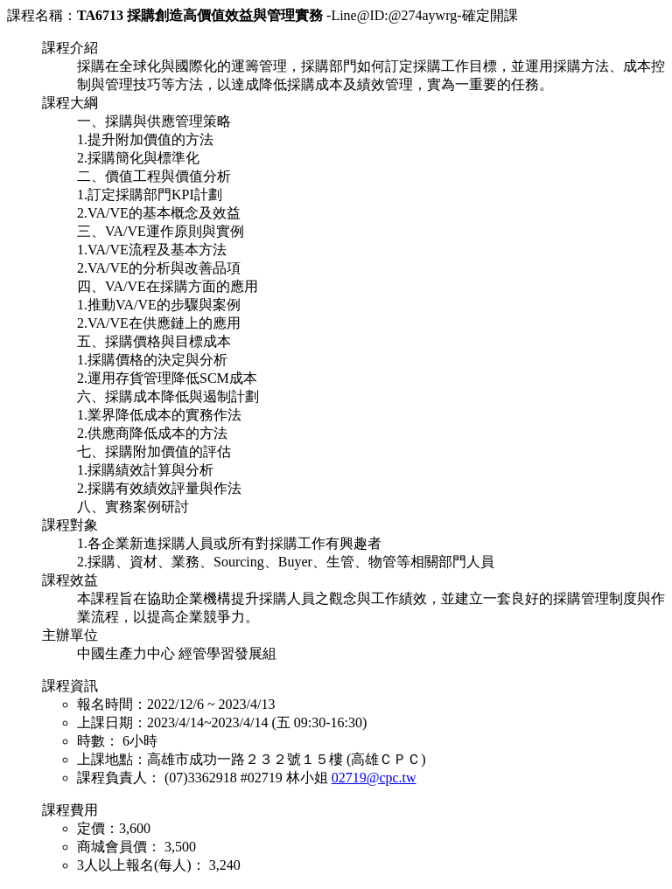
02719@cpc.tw (374, 777)
